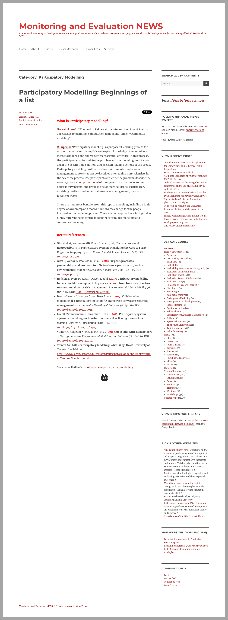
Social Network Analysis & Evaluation (185, 315)
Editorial (49, 49)
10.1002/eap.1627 (67, 274)
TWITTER (202, 126)
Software (171, 318)
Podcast (171, 351)
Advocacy (171, 255)
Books (170, 341)
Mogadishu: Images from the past (181, 483)
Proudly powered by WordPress (71, 606)
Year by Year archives (188, 100)
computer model (88, 182)
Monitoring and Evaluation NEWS (91, 26)
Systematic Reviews (177, 321)
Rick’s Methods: (68, 49)
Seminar (171, 384)
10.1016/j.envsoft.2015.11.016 (74, 340)
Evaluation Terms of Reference (182, 278)
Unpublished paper (176, 358)
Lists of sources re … (174, 251)
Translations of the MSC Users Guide (182, 516)
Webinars (171, 391)
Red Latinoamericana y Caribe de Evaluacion (186, 545)
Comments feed (172, 581)
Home (23, 49)
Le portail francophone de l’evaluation (183, 539)
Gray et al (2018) (67, 129)
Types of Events (172, 371)
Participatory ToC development (182, 301)
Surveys (109, 49)
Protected (169, 368)
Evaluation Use (174, 281)
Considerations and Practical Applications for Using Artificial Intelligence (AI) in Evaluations (185, 166)
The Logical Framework (179, 325)
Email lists (172, 261)
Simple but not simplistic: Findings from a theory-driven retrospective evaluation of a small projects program (185, 219)
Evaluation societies (177, 275)
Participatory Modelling (31, 120)
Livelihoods (172, 288)
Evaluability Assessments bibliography (186, 268)
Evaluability (172, 265)
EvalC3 (167, 473)
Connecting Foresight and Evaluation (182, 206)
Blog (169, 338)
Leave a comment (28, 124)
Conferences (173, 374)
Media (167, 334)
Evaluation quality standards (181, 271)
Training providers (176, 328)
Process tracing (174, 305)
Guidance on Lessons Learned (182, 285)
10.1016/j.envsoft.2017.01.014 (74, 309)
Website (171, 364)
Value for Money (175, 331)
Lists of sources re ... (29, 117)
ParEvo (167, 496)
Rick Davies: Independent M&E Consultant (185, 503)
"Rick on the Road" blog (176, 450)
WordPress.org (171, 585)
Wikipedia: (64, 147)
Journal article (174, 344)
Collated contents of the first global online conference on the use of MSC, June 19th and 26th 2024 (185, 186)
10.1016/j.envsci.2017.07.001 (93, 291)
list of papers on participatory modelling (107, 367)
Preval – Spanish (172, 542)
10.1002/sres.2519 (68, 256)
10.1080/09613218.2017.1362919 (77, 327)
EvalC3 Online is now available (179, 172)
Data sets (168, 248)
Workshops (172, 394)
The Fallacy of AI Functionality (179, 225)
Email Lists (93, 49)
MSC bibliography (176, 295)
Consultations (174, 378)
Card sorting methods (178, 258)
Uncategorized (171, 398)
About (35, 49)
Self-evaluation (174, 311)
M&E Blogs (172, 291)
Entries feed (170, 578)
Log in (167, 575)
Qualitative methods (177, 308)
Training (171, 388)
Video (169, 361)
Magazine (172, 348)
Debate (170, 381)
